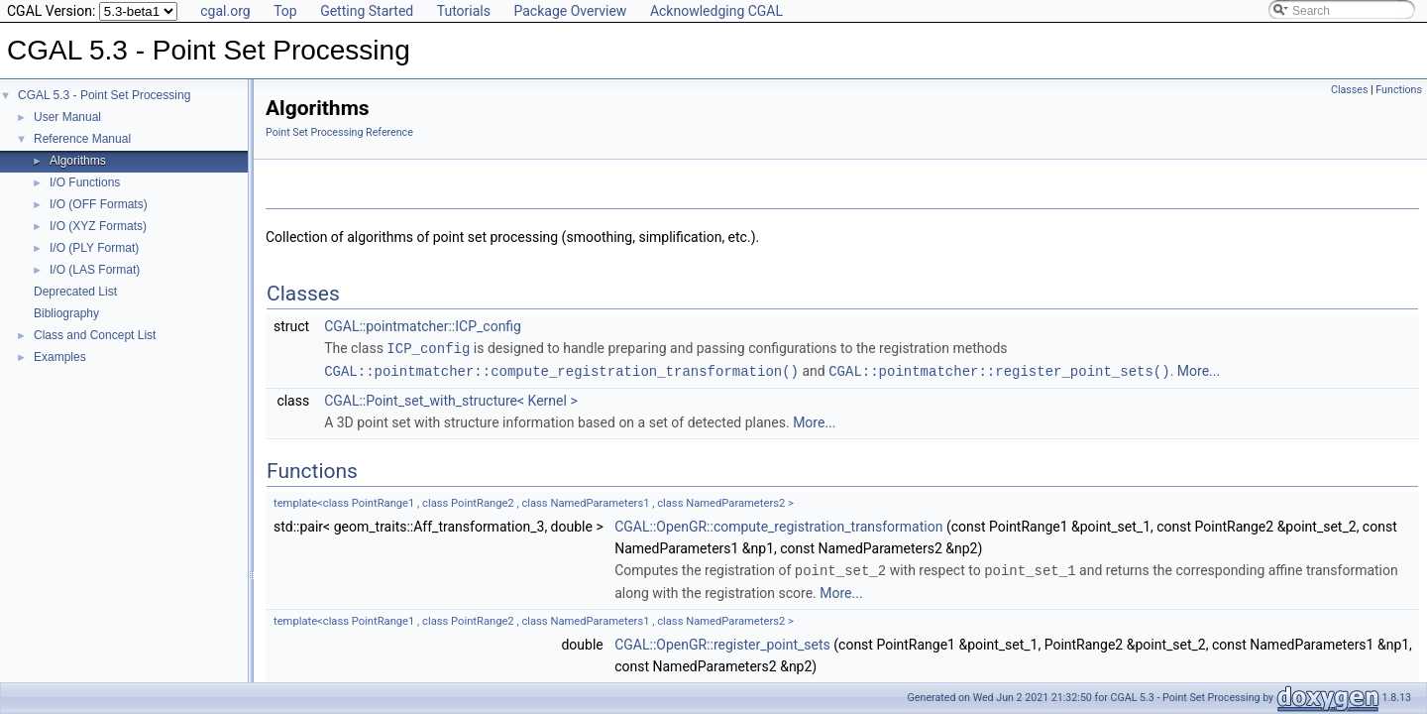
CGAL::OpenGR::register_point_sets (722, 642)
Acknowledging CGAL (716, 11)
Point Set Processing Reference (339, 132)
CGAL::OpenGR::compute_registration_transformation (778, 525)
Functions (1398, 89)
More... (1198, 370)
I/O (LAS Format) (95, 270)
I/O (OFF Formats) (99, 204)
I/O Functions (85, 182)
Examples (60, 357)
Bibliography (66, 313)
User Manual (67, 117)
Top (285, 11)
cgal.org (225, 11)
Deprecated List (75, 291)
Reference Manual (82, 139)
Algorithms (78, 161)
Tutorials (464, 11)
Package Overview (569, 11)
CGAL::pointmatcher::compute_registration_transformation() (561, 369)
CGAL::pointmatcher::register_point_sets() (998, 369)
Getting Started (366, 11)
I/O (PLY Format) (94, 248)
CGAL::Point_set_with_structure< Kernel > (451, 399)
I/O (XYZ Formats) (98, 226)
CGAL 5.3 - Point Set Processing (104, 95)
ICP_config (428, 347)
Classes (1349, 89)
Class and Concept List (95, 335)
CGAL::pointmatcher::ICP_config (422, 326)
